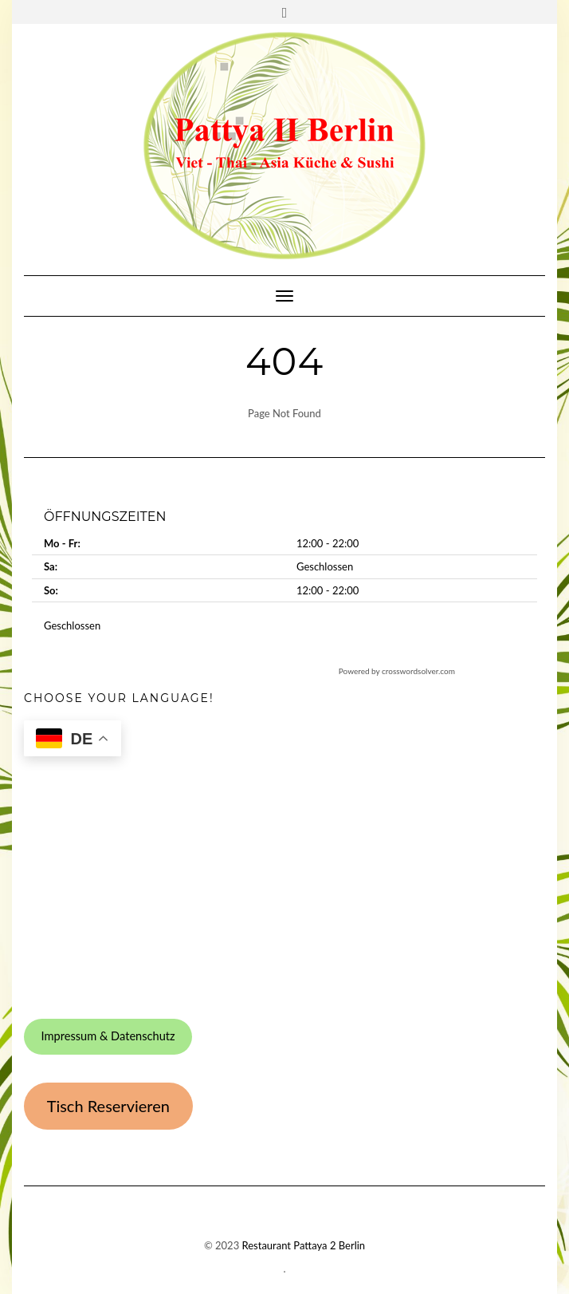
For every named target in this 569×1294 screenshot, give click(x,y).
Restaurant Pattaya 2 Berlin (304, 1245)
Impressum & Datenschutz (108, 1036)
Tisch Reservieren (108, 1105)
